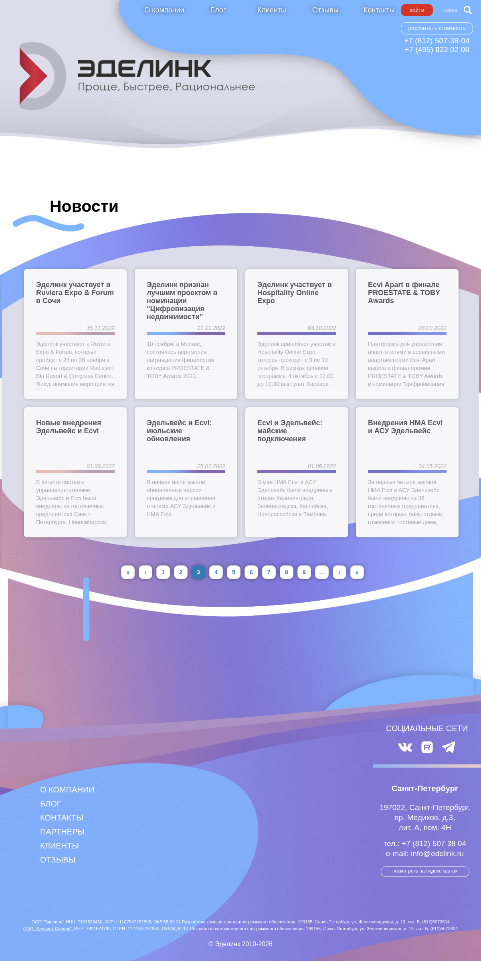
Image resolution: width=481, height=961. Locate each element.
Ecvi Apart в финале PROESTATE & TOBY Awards (404, 293)
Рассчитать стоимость (437, 28)
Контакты (379, 10)
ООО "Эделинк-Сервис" (47, 928)
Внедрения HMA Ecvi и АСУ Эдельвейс (405, 427)
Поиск (450, 10)
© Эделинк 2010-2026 (240, 944)
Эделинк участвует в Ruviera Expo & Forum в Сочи (75, 293)
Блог (218, 10)
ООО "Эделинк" (47, 921)
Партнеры (62, 831)
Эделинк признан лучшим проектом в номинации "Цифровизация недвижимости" (182, 301)
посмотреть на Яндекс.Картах (424, 871)
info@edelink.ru (437, 853)
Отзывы (325, 10)
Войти (416, 10)
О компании (164, 10)
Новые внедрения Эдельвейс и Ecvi (68, 427)
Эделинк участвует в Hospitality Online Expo (294, 293)
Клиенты (271, 10)
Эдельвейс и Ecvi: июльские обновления (179, 431)
